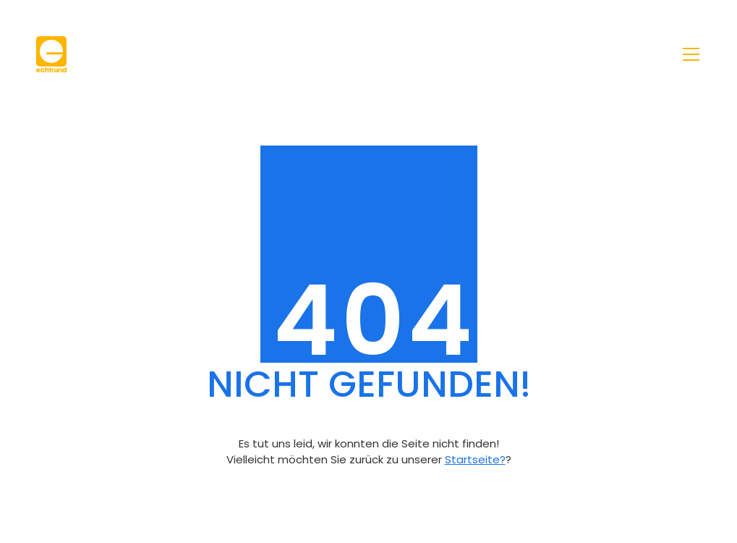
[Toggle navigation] (691, 54)
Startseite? (475, 459)
